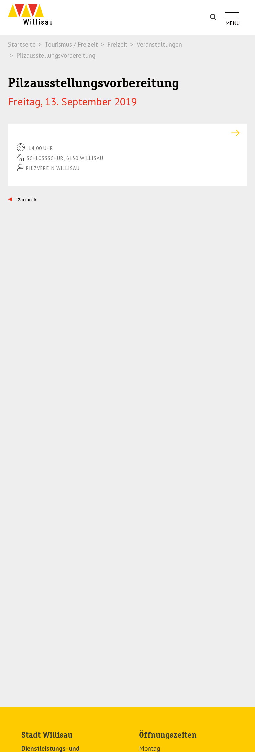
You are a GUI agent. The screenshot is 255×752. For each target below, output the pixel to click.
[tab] (127, 133)
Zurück (27, 200)
